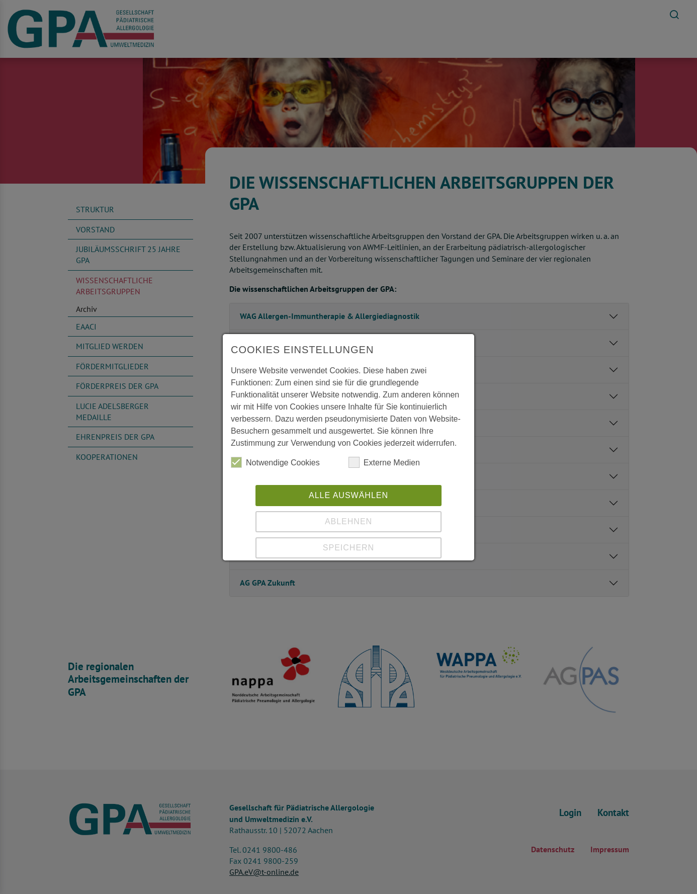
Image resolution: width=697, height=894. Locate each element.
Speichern (348, 547)
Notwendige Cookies (275, 462)
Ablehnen (348, 521)
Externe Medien (384, 462)
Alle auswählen (348, 495)
